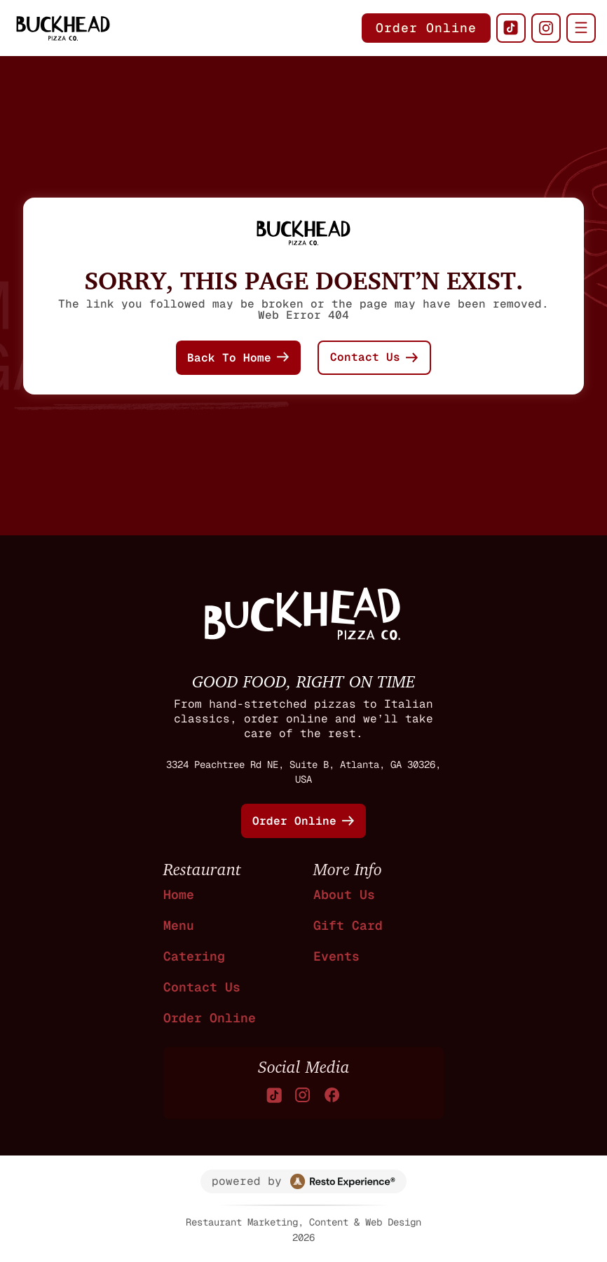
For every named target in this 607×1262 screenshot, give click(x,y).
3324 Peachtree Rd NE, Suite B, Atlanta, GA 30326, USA (303, 772)
